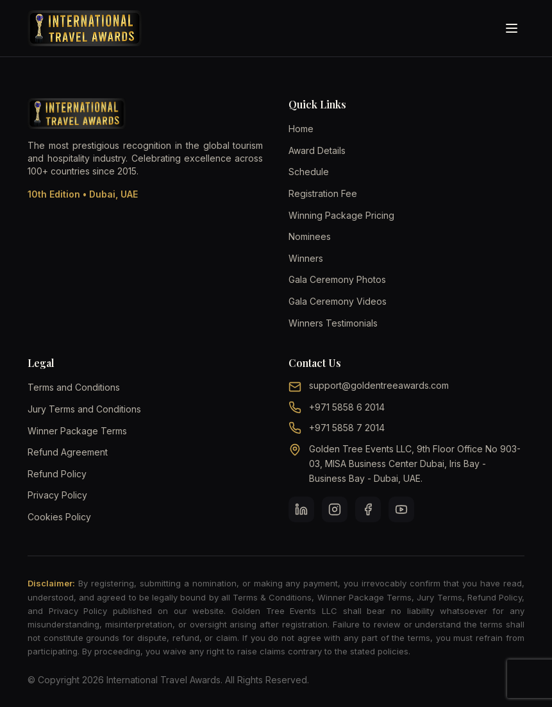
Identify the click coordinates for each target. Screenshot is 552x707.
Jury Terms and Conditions (84, 409)
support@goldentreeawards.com (379, 385)
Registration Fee (323, 193)
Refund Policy (57, 473)
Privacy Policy (57, 495)
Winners (306, 258)
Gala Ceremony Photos (337, 279)
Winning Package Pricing (341, 215)
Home (301, 128)
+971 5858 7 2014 (347, 427)
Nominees (310, 236)
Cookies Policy (59, 516)
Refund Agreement (68, 452)
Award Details (317, 150)
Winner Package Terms (77, 430)
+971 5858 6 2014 (347, 407)
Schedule (309, 171)
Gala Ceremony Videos (338, 301)
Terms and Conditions (74, 387)
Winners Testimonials (333, 323)
